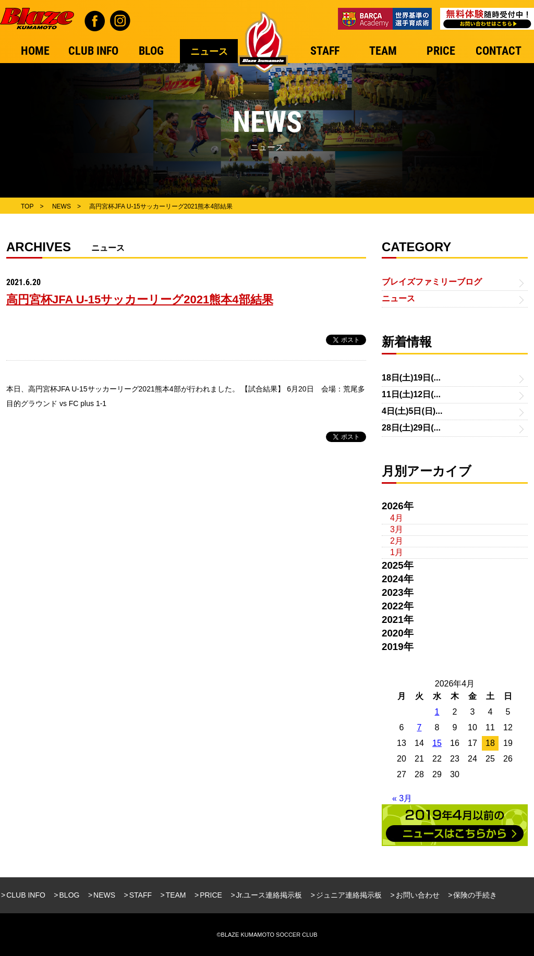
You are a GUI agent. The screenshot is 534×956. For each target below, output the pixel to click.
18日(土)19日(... (411, 377)
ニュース (398, 298)
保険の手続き (475, 895)
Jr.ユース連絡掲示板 (269, 895)
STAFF (140, 895)
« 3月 (402, 798)
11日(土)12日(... (411, 394)
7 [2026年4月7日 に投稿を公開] (419, 727)
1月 (396, 552)
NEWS (104, 895)
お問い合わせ (418, 895)
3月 (396, 529)
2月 (396, 540)
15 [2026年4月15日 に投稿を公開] (437, 743)
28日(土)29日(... (411, 427)
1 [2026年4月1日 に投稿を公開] (437, 711)
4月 (396, 517)
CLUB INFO (25, 895)
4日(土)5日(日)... (412, 411)
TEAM (176, 895)
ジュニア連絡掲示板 (349, 895)
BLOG (69, 895)
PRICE (211, 895)
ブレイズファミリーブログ (432, 281)
